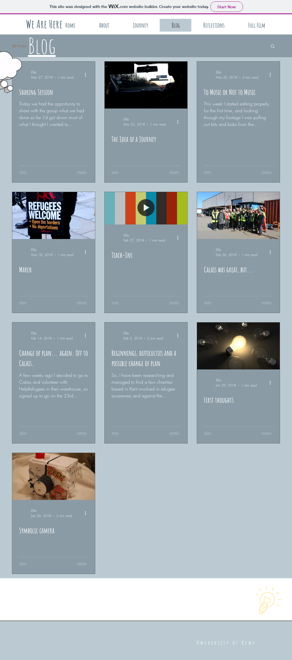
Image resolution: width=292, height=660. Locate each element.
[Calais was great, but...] (238, 215)
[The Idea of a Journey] (146, 85)
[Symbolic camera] (53, 476)
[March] (53, 215)
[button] (272, 47)
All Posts (19, 45)
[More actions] (87, 74)
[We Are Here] (44, 24)
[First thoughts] (238, 345)
